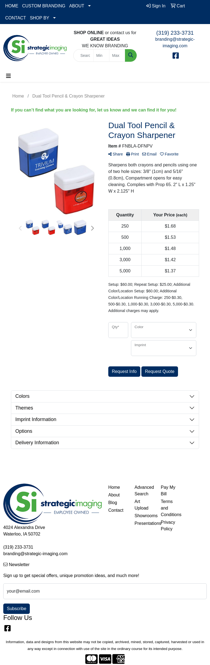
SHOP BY (39, 18)
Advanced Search (144, 490)
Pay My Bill (168, 490)
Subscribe (16, 608)
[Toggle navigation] (8, 76)
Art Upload (141, 504)
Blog (112, 502)
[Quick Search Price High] (117, 55)
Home (114, 487)
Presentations (144, 523)
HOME (11, 6)
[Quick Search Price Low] (101, 55)
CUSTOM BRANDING (43, 6)
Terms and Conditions (170, 508)
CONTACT (15, 18)
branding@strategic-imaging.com (35, 553)
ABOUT (76, 6)
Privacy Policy (168, 525)
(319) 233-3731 (175, 33)
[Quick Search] (83, 55)
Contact (115, 510)
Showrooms (144, 515)
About (114, 495)
